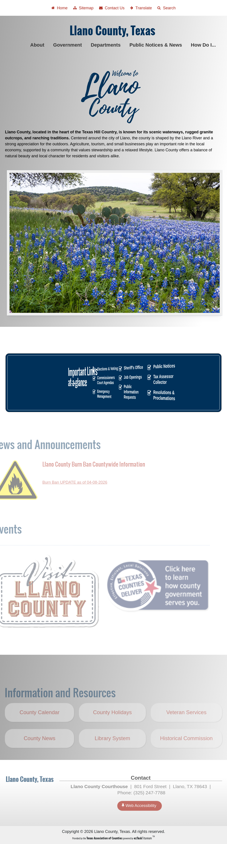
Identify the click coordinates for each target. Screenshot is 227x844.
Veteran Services (186, 721)
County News (39, 747)
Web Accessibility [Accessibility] (139, 806)
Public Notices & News (156, 45)
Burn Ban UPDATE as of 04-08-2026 (65, 482)
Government (68, 45)
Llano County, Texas (112, 30)
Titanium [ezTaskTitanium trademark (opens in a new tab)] (143, 838)
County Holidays (115, 724)
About (38, 45)
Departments (106, 45)
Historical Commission (186, 747)
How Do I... (204, 45)
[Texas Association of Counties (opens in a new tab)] (104, 838)
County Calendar (39, 721)
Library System (112, 747)
